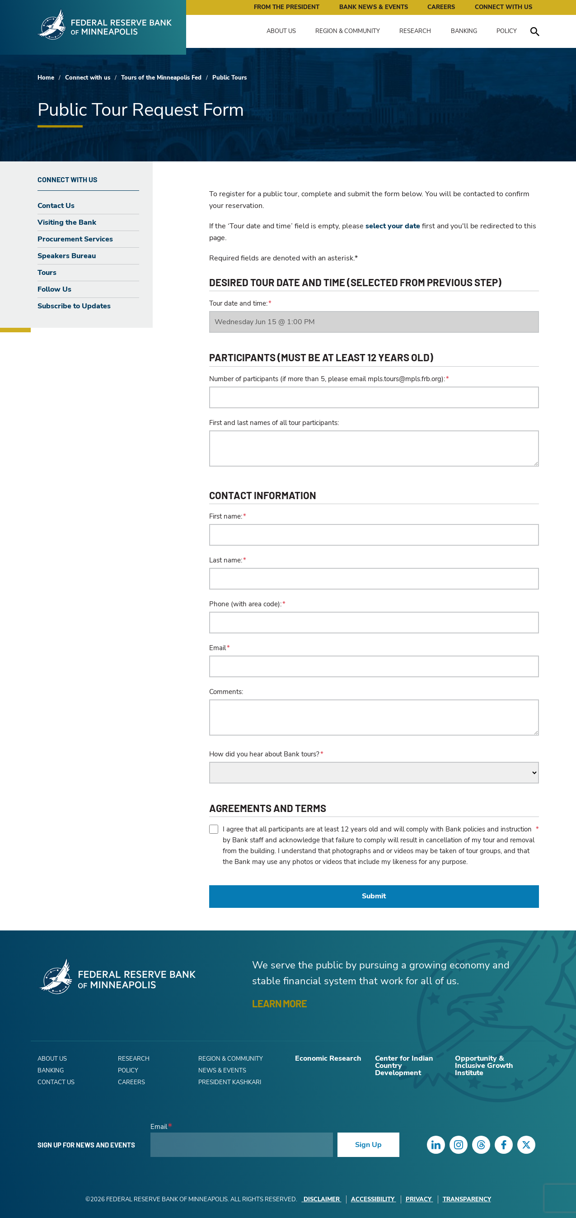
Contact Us (56, 206)
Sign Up (368, 1145)
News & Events (222, 1071)
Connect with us (87, 78)
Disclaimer (322, 1199)
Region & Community (347, 31)
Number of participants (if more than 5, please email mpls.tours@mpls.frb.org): (327, 378)
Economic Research (328, 1058)
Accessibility (373, 1199)
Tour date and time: (238, 303)
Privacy (419, 1199)
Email (217, 647)
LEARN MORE (279, 1003)
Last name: (225, 560)
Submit (374, 896)
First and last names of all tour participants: (274, 422)
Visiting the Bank (66, 222)
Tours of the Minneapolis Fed (161, 78)
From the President (286, 7)
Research (415, 31)
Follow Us (54, 289)
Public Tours (229, 78)
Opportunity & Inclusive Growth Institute (484, 1065)
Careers (441, 7)
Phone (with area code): (245, 604)
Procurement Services (75, 239)
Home (45, 78)
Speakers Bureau (66, 256)
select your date (392, 226)
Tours (46, 273)
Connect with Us (503, 7)
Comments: (226, 691)
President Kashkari (229, 1082)
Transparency (467, 1199)
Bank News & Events (373, 7)
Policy (506, 31)
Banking (464, 31)
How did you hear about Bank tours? (264, 754)
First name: (225, 516)
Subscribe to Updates (74, 306)
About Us (281, 31)
